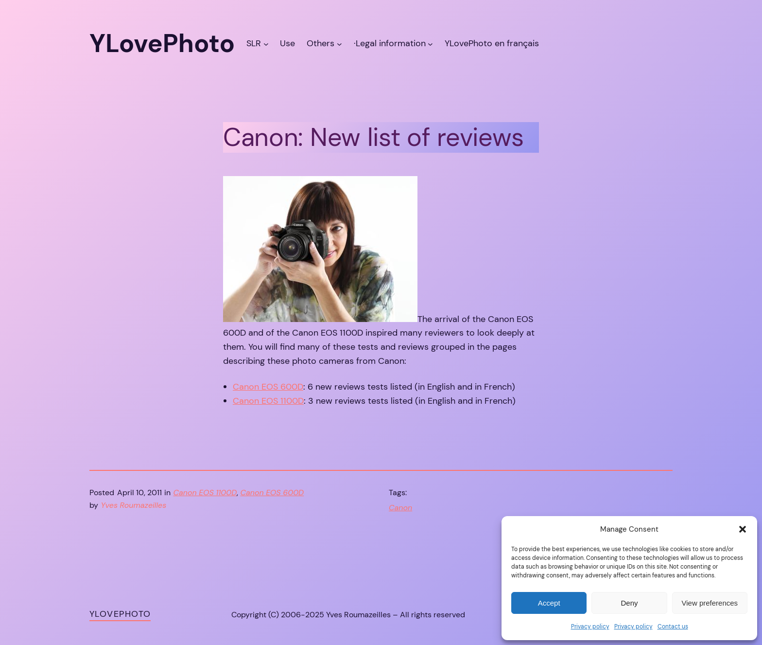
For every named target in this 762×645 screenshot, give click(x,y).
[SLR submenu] (266, 43)
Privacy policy (590, 626)
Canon (400, 507)
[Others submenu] (339, 43)
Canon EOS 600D (268, 387)
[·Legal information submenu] (430, 43)
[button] (742, 529)
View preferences (710, 603)
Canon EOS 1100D (268, 401)
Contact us (673, 626)
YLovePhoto (120, 614)
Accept (549, 603)
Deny (629, 603)
